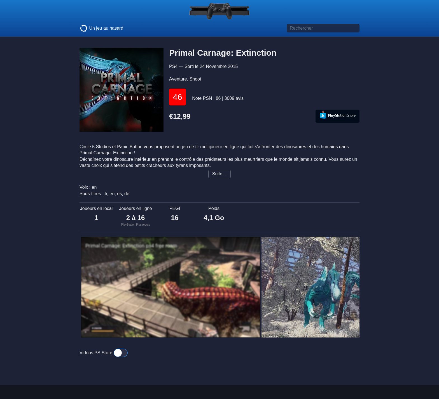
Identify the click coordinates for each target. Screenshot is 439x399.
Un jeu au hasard (101, 28)
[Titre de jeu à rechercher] (323, 28)
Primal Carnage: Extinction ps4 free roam (131, 245)
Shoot (195, 79)
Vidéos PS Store (104, 352)
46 (177, 96)
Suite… (219, 173)
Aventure (178, 79)
